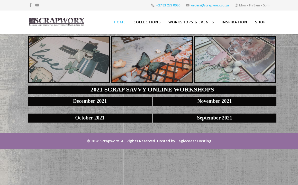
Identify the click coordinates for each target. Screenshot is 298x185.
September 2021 (214, 118)
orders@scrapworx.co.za (210, 5)
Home (120, 22)
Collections (147, 22)
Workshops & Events (191, 22)
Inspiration (234, 22)
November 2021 (214, 101)
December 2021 (90, 101)
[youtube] (37, 5)
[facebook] (30, 5)
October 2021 (90, 118)
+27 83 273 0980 (168, 5)
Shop (260, 22)
